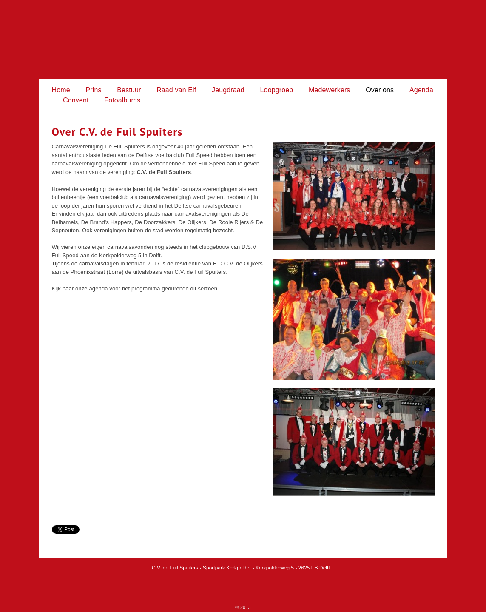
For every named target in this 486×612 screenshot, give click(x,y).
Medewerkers (329, 90)
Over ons (380, 90)
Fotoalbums (122, 100)
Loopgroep (276, 90)
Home (61, 90)
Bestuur (129, 90)
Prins (93, 90)
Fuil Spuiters (243, 39)
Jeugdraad (228, 90)
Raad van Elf (176, 90)
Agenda (421, 90)
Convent (76, 100)
